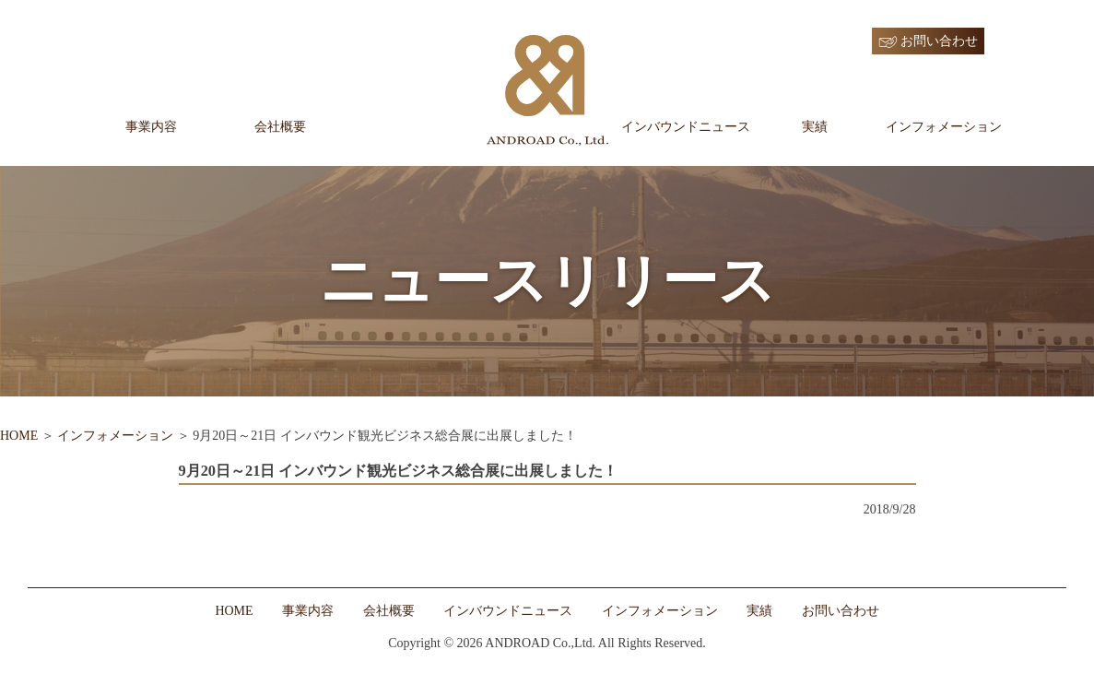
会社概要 (280, 127)
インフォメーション (944, 127)
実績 (815, 127)
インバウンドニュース (685, 127)
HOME (19, 436)
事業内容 (151, 127)
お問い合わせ (939, 41)
